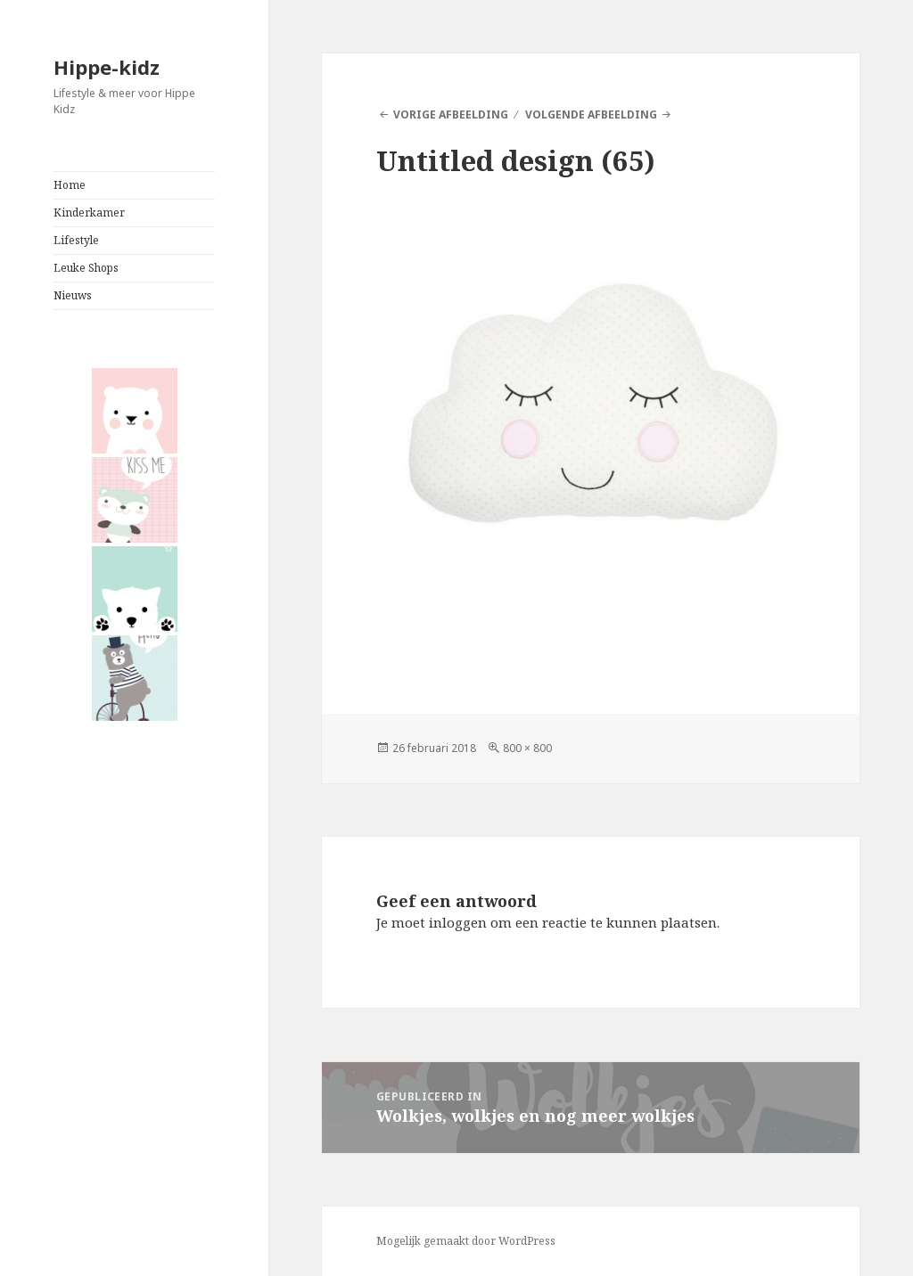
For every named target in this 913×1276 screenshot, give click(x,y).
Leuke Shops (86, 267)
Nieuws (72, 295)
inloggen (458, 922)
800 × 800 (527, 748)
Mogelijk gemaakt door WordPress (465, 1240)
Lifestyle (76, 240)
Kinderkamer (89, 212)
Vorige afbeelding (450, 114)
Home (69, 184)
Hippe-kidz (106, 66)
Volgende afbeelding (591, 114)
